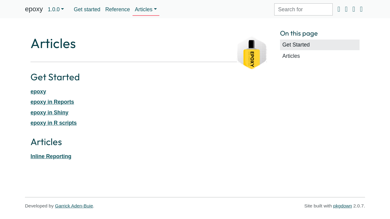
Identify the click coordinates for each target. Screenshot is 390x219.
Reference (117, 9)
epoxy (34, 9)
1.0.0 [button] (54, 9)
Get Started (296, 45)
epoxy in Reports (52, 102)
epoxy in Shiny (49, 112)
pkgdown (342, 205)
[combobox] (303, 9)
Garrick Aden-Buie (74, 205)
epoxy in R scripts (53, 123)
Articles (291, 56)
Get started (87, 9)
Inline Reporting (50, 156)
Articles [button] (144, 9)
